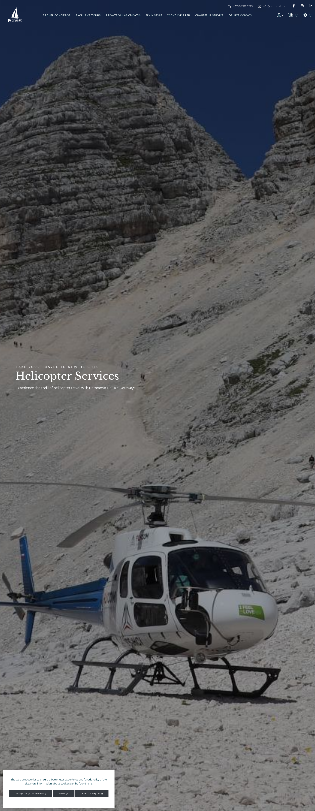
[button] (280, 15)
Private (123, 15)
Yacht (178, 15)
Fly (154, 15)
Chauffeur (209, 15)
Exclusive (88, 15)
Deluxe (240, 15)
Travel (57, 15)
